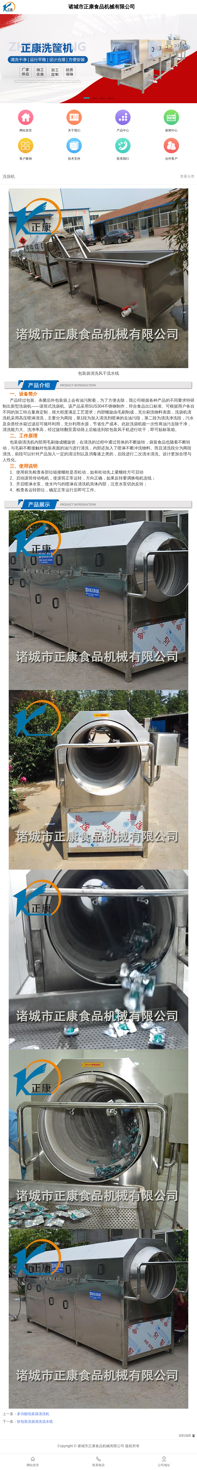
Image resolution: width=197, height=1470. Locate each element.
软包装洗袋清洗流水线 (35, 1421)
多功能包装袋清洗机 (33, 1414)
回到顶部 (185, 1435)
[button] (87, 99)
